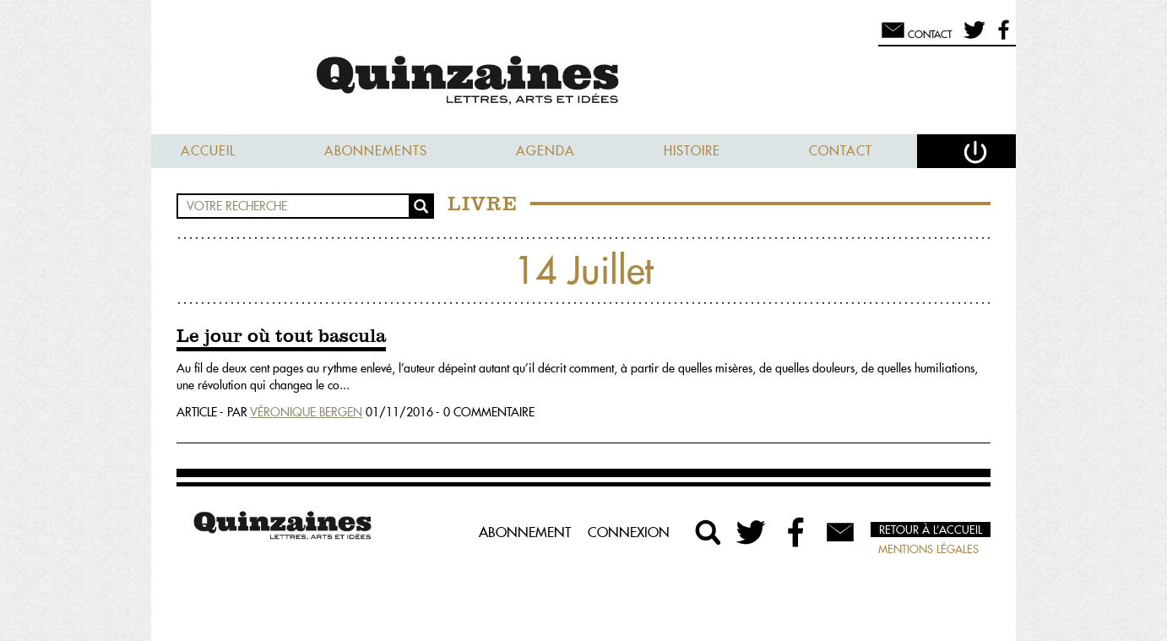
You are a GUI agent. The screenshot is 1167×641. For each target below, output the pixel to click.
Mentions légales (928, 549)
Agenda (545, 151)
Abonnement (525, 532)
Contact (840, 151)
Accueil (208, 151)
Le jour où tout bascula (281, 337)
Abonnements (375, 151)
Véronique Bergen (306, 412)
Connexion (629, 532)
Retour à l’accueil (930, 529)
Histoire (692, 151)
